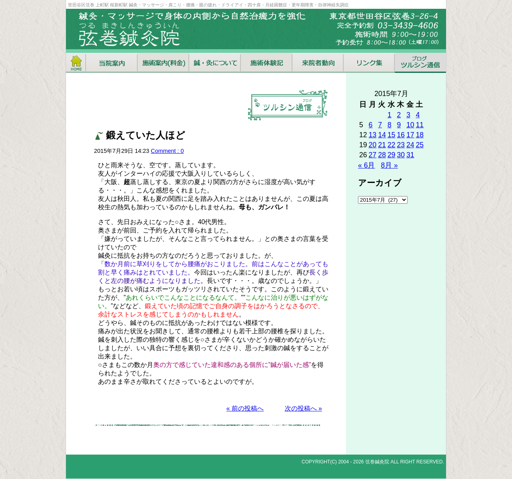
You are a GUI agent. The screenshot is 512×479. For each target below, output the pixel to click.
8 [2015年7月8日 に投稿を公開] (390, 125)
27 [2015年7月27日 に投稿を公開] (373, 155)
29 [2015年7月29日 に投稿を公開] (392, 155)
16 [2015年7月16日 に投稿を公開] (401, 135)
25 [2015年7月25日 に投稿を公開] (420, 145)
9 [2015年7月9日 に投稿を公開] (399, 125)
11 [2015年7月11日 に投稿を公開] (420, 125)
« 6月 (366, 165)
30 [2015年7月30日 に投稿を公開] (401, 155)
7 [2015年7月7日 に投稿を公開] (380, 125)
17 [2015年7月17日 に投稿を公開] (410, 135)
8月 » (389, 165)
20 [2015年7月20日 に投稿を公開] (373, 145)
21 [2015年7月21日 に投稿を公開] (382, 145)
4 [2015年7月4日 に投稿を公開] (418, 115)
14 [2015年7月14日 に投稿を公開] (382, 135)
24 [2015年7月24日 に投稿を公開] (410, 145)
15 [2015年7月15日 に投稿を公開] (392, 135)
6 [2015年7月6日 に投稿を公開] (371, 125)
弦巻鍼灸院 (377, 462)
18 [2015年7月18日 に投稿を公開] (420, 135)
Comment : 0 (167, 151)
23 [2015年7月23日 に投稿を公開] (401, 145)
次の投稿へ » (303, 408)
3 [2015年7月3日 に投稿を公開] (408, 115)
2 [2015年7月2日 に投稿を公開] (399, 115)
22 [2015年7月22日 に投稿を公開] (392, 145)
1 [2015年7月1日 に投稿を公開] (390, 115)
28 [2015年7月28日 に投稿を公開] (382, 155)
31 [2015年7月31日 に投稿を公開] (410, 155)
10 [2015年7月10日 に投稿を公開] (410, 125)
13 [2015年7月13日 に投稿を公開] (373, 135)
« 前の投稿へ (245, 408)
